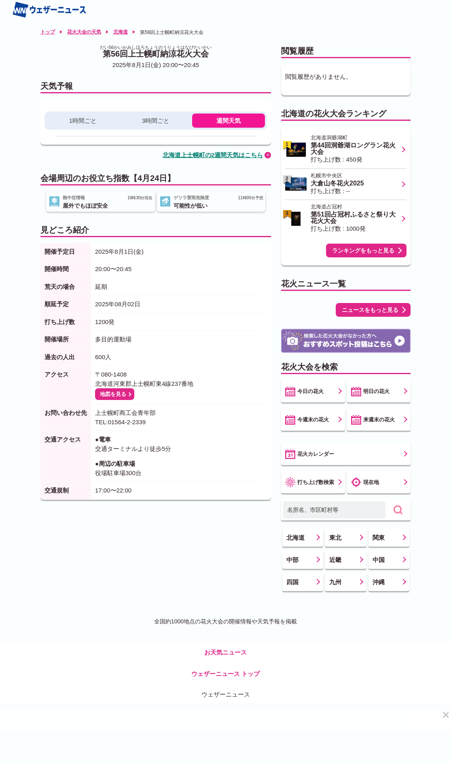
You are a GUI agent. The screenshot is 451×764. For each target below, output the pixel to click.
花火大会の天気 (84, 32)
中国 (379, 559)
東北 (335, 537)
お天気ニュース (225, 652)
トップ (47, 32)
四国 (292, 582)
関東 (379, 537)
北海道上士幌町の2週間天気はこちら (213, 155)
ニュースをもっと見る (370, 310)
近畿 (335, 559)
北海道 (120, 32)
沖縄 (379, 582)
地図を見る (113, 394)
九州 (335, 582)
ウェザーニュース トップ (225, 673)
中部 (292, 559)
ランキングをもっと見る (363, 250)
